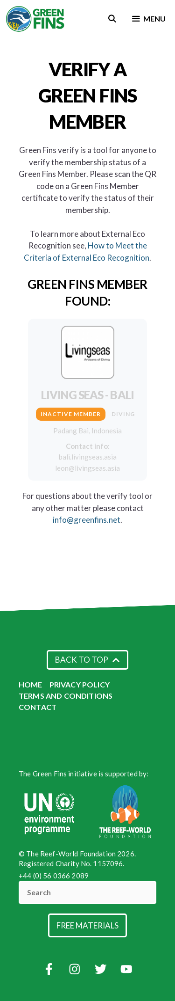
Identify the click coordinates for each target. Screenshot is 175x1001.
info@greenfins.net (86, 520)
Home (30, 684)
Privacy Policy (79, 684)
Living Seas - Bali (87, 395)
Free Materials (87, 925)
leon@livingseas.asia (87, 468)
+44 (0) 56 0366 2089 (54, 875)
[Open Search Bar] (112, 18)
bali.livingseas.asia (88, 457)
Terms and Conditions (65, 695)
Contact (37, 706)
